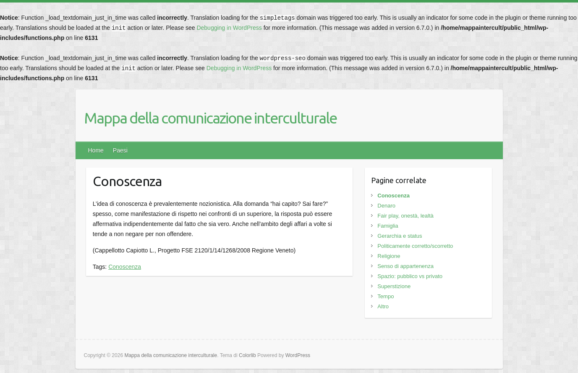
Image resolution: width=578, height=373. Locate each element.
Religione (388, 256)
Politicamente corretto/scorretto (415, 246)
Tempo (385, 296)
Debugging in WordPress (229, 27)
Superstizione (394, 286)
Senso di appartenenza (405, 266)
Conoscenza (124, 266)
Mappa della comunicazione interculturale (210, 117)
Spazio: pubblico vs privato (409, 276)
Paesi (120, 150)
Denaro (386, 205)
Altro (383, 306)
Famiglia (387, 226)
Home (96, 150)
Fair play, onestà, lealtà (405, 216)
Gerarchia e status (399, 236)
